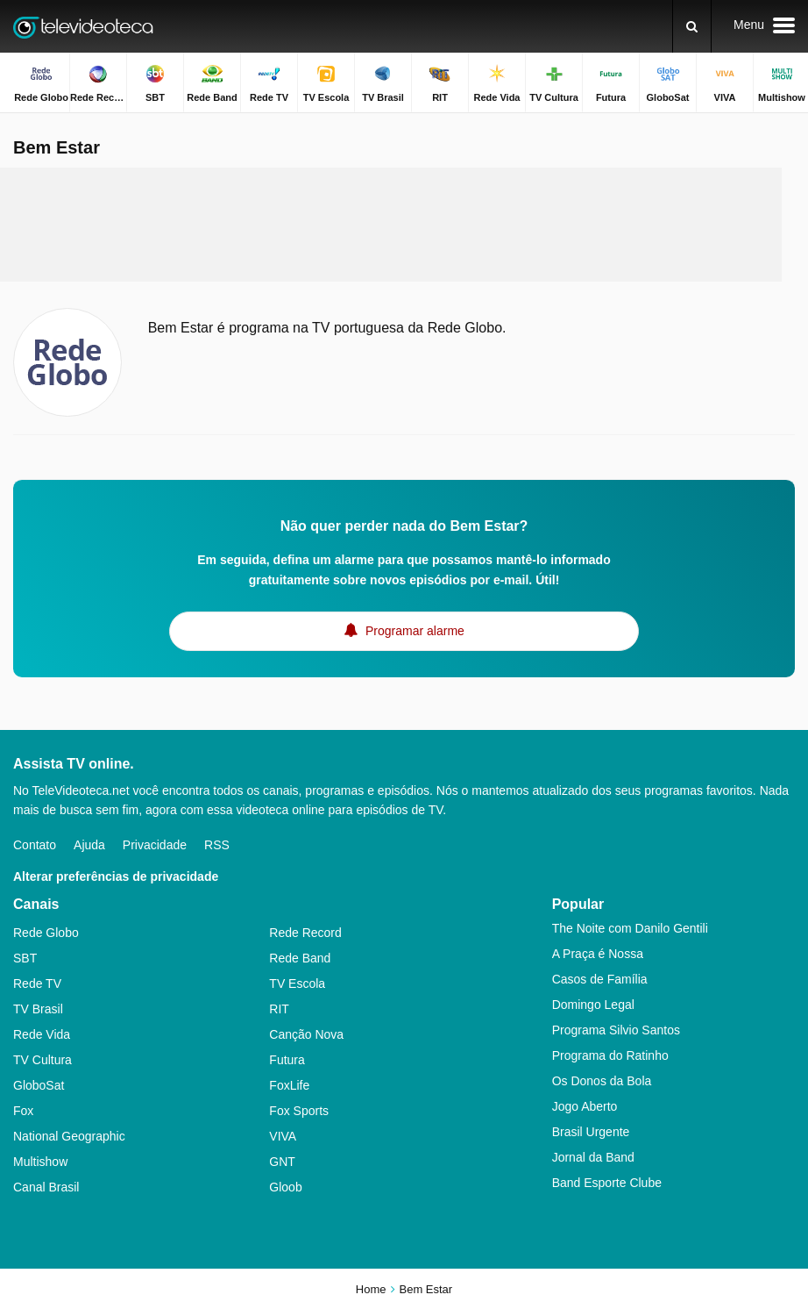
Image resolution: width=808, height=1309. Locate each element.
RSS (217, 845)
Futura (286, 1060)
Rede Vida (41, 1034)
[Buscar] (692, 26)
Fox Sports (299, 1111)
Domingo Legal (593, 1005)
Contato (34, 845)
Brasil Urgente (591, 1132)
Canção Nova (306, 1034)
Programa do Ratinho (610, 1055)
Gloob (285, 1187)
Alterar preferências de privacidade (115, 876)
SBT (25, 958)
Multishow (40, 1162)
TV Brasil (38, 1009)
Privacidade (155, 845)
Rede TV (37, 983)
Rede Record (305, 933)
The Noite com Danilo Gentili (630, 928)
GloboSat (38, 1085)
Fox (23, 1111)
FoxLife (289, 1085)
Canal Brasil (46, 1187)
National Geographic (69, 1136)
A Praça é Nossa (597, 954)
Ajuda (89, 845)
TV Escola (297, 983)
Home (371, 1289)
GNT (282, 1162)
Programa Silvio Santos (616, 1030)
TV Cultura (42, 1060)
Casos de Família (600, 979)
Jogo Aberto (585, 1106)
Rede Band (299, 958)
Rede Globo (46, 933)
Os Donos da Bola (602, 1081)
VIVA (282, 1136)
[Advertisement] (391, 224)
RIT (279, 1009)
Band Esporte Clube (607, 1183)
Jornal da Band (593, 1157)
